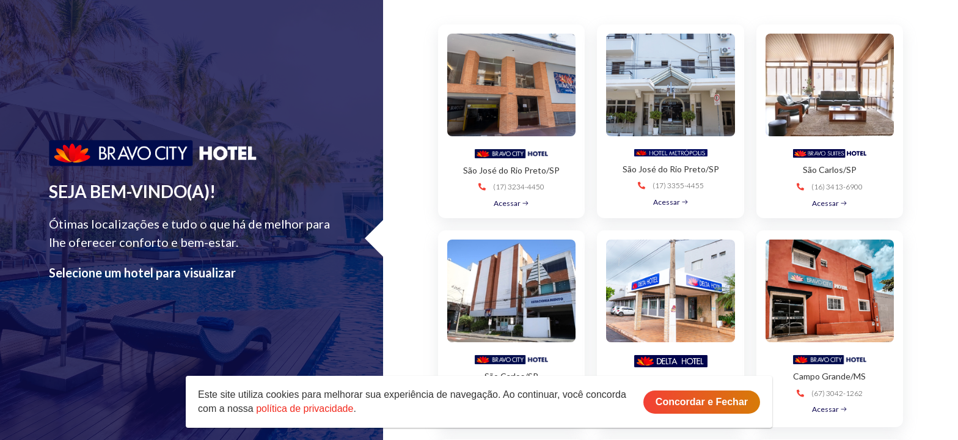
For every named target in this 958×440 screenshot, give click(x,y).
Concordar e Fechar (702, 402)
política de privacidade (304, 408)
